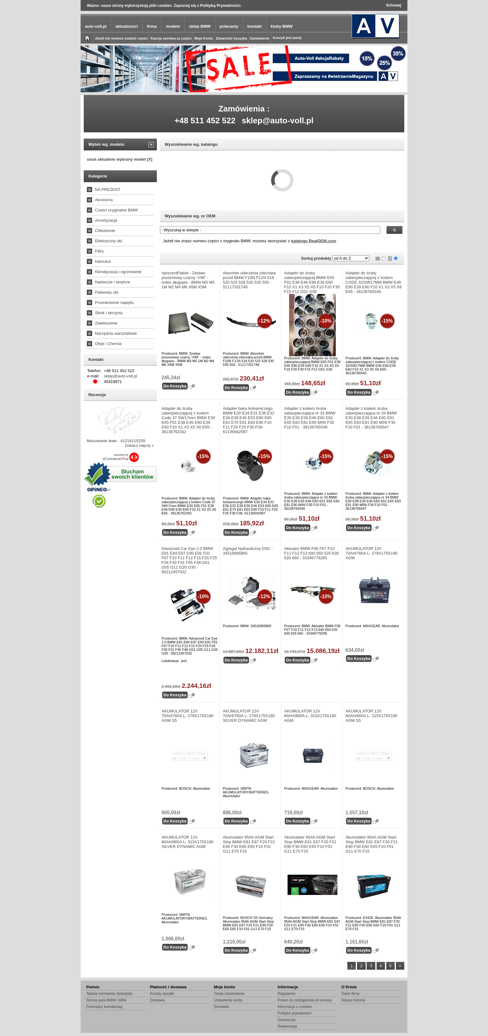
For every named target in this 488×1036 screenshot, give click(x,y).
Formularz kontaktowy (104, 1007)
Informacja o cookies (295, 1007)
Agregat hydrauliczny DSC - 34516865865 (248, 551)
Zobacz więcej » (139, 445)
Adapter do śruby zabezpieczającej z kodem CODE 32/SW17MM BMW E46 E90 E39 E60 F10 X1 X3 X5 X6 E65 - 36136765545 (373, 282)
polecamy (229, 26)
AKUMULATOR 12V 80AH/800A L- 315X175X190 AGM (310, 716)
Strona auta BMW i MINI (106, 1000)
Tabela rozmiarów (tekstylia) (109, 993)
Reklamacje (287, 1026)
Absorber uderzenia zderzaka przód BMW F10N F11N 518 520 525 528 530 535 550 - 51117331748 (249, 280)
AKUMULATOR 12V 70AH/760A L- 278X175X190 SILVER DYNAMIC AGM (249, 716)
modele (173, 26)
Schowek (221, 1007)
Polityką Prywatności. (221, 5)
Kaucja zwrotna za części (171, 38)
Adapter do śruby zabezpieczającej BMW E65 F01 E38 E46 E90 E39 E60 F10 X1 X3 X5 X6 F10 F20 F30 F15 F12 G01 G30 (312, 282)
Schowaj (393, 5)
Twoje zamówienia (229, 993)
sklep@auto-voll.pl (278, 120)
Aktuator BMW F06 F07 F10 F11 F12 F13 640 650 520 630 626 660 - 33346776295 (311, 553)
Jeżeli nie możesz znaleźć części (121, 38)
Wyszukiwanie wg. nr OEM (190, 216)
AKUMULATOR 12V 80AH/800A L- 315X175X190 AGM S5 (371, 716)
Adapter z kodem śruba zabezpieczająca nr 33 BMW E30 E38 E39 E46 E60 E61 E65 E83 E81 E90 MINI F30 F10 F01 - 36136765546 (310, 417)
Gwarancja (286, 1020)
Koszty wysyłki (162, 993)
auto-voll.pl (95, 26)
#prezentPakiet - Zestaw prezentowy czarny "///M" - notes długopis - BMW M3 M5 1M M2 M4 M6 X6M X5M (188, 280)
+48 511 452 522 (205, 120)
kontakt (254, 26)
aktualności (126, 26)
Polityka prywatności (295, 1013)
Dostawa (157, 1000)
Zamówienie (260, 38)
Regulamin (286, 993)
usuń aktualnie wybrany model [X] (119, 159)
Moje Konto (203, 38)
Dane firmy (350, 993)
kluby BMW (282, 26)
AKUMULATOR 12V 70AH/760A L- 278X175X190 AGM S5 (188, 716)
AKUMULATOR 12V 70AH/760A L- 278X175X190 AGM (371, 553)
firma (152, 26)
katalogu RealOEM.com (313, 241)
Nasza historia (353, 1000)
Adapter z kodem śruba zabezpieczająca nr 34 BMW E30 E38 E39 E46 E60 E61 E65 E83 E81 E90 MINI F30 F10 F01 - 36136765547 (371, 417)
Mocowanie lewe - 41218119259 (116, 440)
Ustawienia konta (228, 1000)
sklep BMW (199, 26)
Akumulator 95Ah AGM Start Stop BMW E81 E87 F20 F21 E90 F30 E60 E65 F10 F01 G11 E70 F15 (249, 844)
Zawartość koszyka (231, 38)
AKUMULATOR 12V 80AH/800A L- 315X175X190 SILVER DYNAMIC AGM (188, 842)
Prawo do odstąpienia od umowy (304, 1000)
